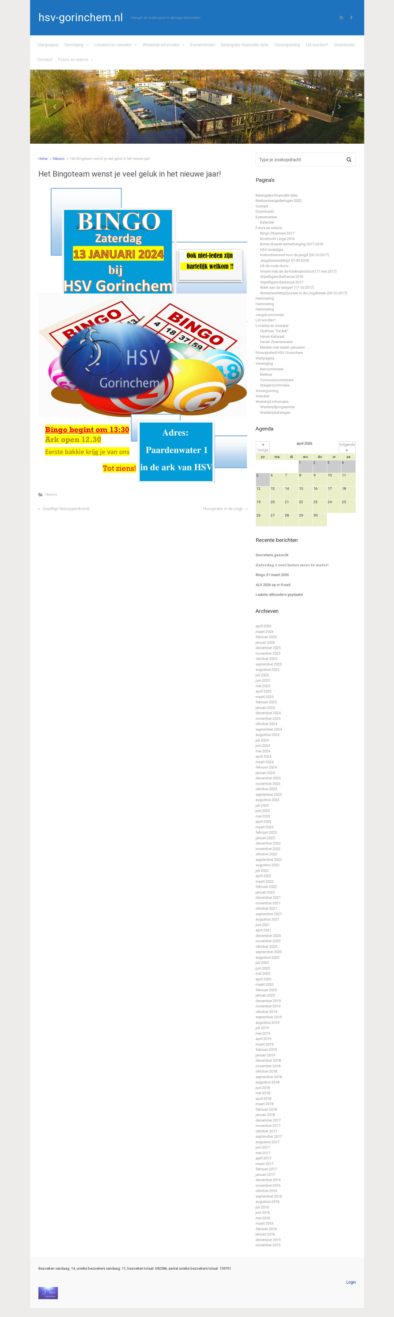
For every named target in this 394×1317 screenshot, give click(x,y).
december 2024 (268, 713)
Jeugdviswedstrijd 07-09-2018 (284, 260)
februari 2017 (266, 1169)
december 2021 (268, 897)
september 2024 (269, 729)
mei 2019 (263, 1033)
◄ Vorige (263, 447)
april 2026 (263, 626)
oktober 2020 (266, 946)
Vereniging (74, 44)
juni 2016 (263, 1212)
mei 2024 (263, 751)
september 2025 (269, 664)
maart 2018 (264, 1104)
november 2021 (268, 903)
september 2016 (269, 1196)
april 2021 (263, 930)
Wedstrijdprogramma (277, 407)
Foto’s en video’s (73, 59)
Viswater (263, 396)
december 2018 (268, 1060)
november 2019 (268, 1006)
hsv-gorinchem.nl (80, 17)
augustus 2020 (267, 957)
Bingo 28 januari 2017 (277, 233)
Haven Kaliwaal (272, 336)
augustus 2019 (267, 1022)
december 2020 (268, 936)
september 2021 (269, 914)
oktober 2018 (266, 1071)
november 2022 (268, 849)
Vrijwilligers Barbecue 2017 (281, 282)
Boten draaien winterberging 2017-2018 (291, 244)
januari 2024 (265, 773)
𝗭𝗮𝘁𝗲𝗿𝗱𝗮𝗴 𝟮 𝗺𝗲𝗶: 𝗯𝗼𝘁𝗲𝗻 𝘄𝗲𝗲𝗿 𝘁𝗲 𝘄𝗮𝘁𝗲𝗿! (292, 565)
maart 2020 (264, 984)
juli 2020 (262, 963)
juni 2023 (263, 811)
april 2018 (263, 1098)
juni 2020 (263, 968)
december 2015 (268, 1240)
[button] (55, 107)
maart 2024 (264, 762)
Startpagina (47, 44)
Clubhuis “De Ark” (274, 331)
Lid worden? (317, 44)
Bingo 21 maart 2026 (272, 575)
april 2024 (263, 756)
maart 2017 (264, 1164)
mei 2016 (263, 1218)
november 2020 (268, 941)
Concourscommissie (276, 380)
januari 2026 (265, 642)
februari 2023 (266, 832)
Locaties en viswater (113, 44)
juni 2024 (263, 745)
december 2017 (268, 1120)
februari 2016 (266, 1229)
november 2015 (268, 1245)
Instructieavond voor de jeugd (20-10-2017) (294, 255)
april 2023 (263, 821)
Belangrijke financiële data (244, 44)
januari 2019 (265, 1055)
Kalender (267, 222)
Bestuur (266, 374)
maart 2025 (264, 697)
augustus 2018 (267, 1082)
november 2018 (268, 1066)
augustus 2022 (267, 865)
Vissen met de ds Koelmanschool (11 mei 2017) (298, 271)
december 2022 (268, 843)
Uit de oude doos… (275, 266)
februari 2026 (266, 637)
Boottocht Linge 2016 (277, 239)
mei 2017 (263, 1153)
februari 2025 (266, 702)
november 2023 (268, 784)
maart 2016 (264, 1223)
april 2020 (263, 979)
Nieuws (59, 158)
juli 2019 (262, 1028)
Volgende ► (347, 447)
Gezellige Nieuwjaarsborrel (66, 508)
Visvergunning (287, 44)
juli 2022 (262, 870)
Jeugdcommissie (270, 315)
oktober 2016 (266, 1191)
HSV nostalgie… (272, 250)
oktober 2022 (266, 854)
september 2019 (269, 1017)
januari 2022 (265, 892)
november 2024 (268, 718)
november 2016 (268, 1185)
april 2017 (263, 1158)
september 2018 (269, 1077)
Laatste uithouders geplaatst (279, 595)
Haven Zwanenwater (276, 342)
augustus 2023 (267, 800)
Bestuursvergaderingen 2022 (279, 201)
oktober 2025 (266, 659)
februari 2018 (266, 1109)
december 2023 (268, 778)
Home (42, 158)
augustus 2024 (267, 735)
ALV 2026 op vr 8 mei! (273, 585)
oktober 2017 (266, 1131)
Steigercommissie (274, 385)
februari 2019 (266, 1049)
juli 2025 (262, 675)
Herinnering (265, 298)
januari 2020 (265, 995)
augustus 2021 (267, 919)
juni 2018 (263, 1088)
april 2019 (263, 1039)
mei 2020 (263, 973)
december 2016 (268, 1180)
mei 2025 (263, 686)
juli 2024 (262, 740)
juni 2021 (263, 925)
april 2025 (263, 691)
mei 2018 (263, 1093)
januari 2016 (265, 1234)
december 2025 (268, 648)
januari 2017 (265, 1174)
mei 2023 (263, 816)
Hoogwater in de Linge (223, 508)
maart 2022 (264, 881)
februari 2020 (266, 990)
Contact (44, 59)
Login (351, 1282)
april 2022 (263, 876)
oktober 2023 (266, 789)
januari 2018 (265, 1115)
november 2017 (268, 1125)
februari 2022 (266, 887)
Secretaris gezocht (272, 555)
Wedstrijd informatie (161, 44)
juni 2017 (263, 1147)
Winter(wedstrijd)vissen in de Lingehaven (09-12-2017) (303, 293)
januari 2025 (265, 708)
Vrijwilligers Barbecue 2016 (281, 277)
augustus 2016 (267, 1202)
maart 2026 (264, 632)
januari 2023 (265, 838)
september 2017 (269, 1136)
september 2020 (269, 952)
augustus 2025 (267, 669)
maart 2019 (264, 1044)
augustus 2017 (267, 1142)
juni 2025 (263, 680)
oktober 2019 (266, 1012)
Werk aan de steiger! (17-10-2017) (287, 287)
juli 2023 (262, 805)
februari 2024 (266, 767)
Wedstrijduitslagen (275, 412)
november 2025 (268, 653)
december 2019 (268, 1001)
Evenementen (202, 44)
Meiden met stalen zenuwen (282, 347)
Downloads (344, 44)
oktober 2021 (266, 908)
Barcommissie (271, 369)
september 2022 (269, 860)
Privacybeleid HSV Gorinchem (279, 353)
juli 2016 (262, 1207)
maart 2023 (264, 827)
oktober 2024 (266, 724)
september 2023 (269, 794)
